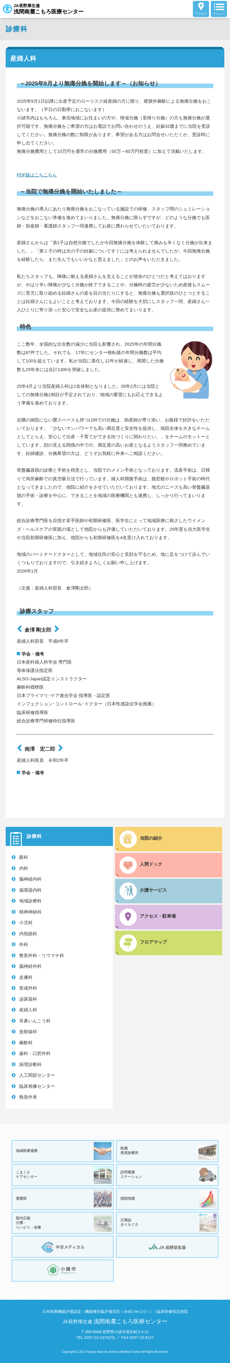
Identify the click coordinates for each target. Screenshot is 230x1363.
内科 (23, 868)
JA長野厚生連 (43, 9)
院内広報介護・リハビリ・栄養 (64, 1223)
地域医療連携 (64, 1151)
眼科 (23, 857)
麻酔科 (26, 1042)
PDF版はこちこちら (37, 175)
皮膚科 (26, 977)
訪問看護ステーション (168, 1175)
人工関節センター (37, 1075)
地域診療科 (30, 900)
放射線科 (28, 1031)
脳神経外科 (30, 966)
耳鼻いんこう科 (35, 1020)
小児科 (26, 922)
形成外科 (28, 987)
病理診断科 (30, 1064)
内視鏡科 (28, 933)
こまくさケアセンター (64, 1175)
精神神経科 (30, 911)
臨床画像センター (37, 1086)
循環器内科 (30, 890)
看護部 (64, 1199)
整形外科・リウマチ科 (41, 955)
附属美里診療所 (168, 1151)
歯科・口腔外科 (35, 1053)
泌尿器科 (28, 999)
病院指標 (168, 1199)
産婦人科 (28, 1009)
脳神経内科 (30, 879)
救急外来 (28, 1096)
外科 (23, 944)
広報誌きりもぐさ (168, 1223)
